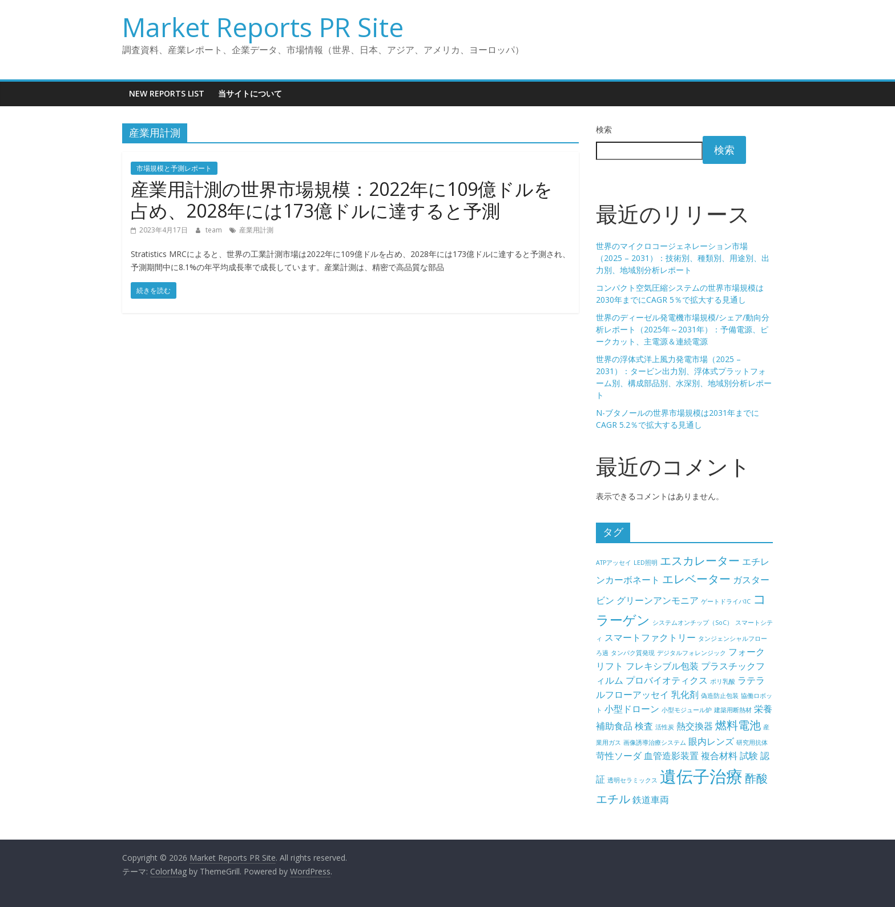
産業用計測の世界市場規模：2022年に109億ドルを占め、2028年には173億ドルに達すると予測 (342, 199)
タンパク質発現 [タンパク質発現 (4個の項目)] (633, 653)
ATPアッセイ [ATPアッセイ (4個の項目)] (613, 563)
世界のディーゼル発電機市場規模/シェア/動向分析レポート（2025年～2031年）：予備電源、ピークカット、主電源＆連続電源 (682, 329)
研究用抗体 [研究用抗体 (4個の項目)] (752, 743)
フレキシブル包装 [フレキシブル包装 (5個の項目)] (662, 666)
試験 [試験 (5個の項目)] (749, 755)
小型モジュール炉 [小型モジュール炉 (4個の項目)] (687, 710)
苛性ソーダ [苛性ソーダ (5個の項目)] (619, 755)
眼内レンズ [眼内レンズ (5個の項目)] (711, 741)
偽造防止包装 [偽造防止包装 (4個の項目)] (720, 696)
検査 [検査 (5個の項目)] (644, 726)
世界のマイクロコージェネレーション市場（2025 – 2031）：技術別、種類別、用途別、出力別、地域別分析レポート (682, 257)
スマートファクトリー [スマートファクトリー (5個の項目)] (650, 637)
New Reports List (166, 93)
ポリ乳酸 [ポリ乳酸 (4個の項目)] (722, 681)
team (214, 230)
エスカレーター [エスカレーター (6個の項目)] (700, 560)
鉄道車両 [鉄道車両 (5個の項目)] (650, 799)
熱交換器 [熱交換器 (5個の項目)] (694, 726)
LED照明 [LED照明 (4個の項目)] (646, 563)
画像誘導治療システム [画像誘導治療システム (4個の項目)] (654, 743)
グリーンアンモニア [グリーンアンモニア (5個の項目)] (657, 600)
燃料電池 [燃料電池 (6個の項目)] (738, 725)
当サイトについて (250, 93)
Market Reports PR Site (263, 27)
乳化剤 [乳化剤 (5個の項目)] (685, 694)
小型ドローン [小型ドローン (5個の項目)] (631, 709)
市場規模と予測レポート (174, 168)
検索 (604, 129)
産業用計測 (256, 230)
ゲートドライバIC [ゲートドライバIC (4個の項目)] (726, 601)
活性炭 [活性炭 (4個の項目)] (664, 727)
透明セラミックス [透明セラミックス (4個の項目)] (632, 780)
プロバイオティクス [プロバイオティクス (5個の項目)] (667, 680)
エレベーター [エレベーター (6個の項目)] (696, 579)
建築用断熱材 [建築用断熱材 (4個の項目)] (733, 710)
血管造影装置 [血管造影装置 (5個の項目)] (671, 755)
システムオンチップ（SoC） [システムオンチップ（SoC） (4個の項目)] (692, 623)
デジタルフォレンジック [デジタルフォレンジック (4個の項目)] (691, 653)
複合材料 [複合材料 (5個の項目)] (719, 755)
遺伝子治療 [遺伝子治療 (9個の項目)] (701, 776)
